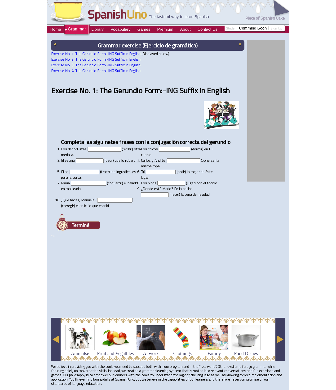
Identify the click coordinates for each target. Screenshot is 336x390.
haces (74, 200)
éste (209, 171)
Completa (72, 142)
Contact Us (207, 29)
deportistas (77, 149)
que (117, 160)
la (147, 142)
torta (76, 177)
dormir (197, 149)
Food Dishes (246, 353)
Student (231, 28)
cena (188, 194)
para (64, 177)
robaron (131, 160)
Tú (143, 171)
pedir (181, 171)
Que (66, 200)
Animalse (80, 353)
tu (210, 149)
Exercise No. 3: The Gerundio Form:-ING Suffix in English (96, 65)
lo (122, 160)
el (125, 183)
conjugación (164, 142)
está (157, 188)
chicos (153, 149)
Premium (165, 29)
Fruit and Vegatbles (115, 353)
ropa (156, 166)
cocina (188, 188)
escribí (104, 205)
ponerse (208, 160)
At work (151, 353)
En (176, 188)
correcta (189, 142)
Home (55, 29)
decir (109, 160)
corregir (68, 205)
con (140, 142)
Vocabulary (120, 29)
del (204, 142)
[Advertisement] (137, 302)
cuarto (146, 154)
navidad (204, 194)
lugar (145, 177)
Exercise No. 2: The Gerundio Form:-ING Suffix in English (96, 59)
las (88, 142)
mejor (195, 171)
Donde (148, 188)
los (113, 171)
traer (105, 171)
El (62, 160)
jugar (191, 183)
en (206, 149)
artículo (85, 205)
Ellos (65, 171)
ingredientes (126, 171)
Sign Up (276, 28)
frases (126, 142)
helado (133, 183)
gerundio (219, 142)
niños (152, 183)
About (185, 29)
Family (214, 353)
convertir (115, 183)
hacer (175, 194)
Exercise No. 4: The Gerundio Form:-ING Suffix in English (96, 70)
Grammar (77, 29)
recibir (127, 149)
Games (143, 29)
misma (146, 166)
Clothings (182, 353)
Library (97, 29)
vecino (70, 160)
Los (64, 149)
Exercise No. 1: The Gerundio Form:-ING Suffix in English (96, 53)
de (202, 171)
